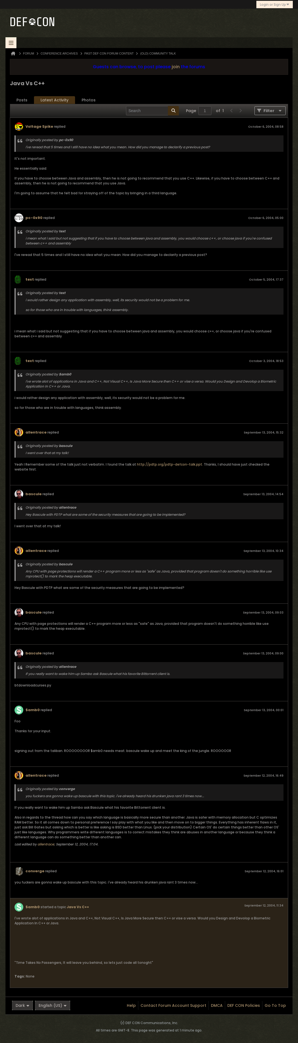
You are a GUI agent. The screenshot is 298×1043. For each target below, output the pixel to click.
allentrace (36, 432)
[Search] (152, 110)
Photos (89, 100)
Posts (21, 100)
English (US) (53, 1005)
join (176, 67)
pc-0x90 (33, 217)
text (29, 279)
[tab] (22, 100)
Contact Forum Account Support (173, 1005)
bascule (33, 494)
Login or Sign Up (274, 4)
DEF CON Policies (243, 1005)
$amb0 (32, 710)
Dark (22, 1005)
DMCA (217, 1005)
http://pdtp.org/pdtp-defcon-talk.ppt (169, 464)
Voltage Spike (39, 126)
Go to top (275, 1005)
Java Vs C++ (78, 907)
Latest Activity (54, 100)
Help (131, 1005)
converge (34, 871)
